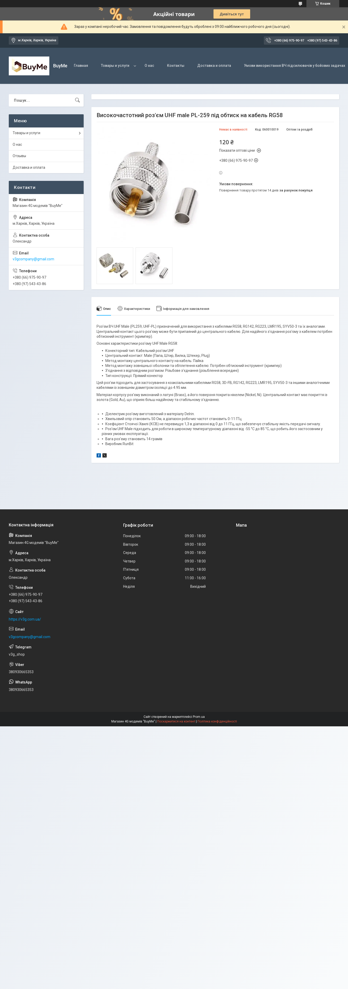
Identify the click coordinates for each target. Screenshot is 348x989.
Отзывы (19, 156)
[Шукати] (77, 100)
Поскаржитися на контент (176, 721)
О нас (149, 65)
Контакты (175, 65)
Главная (81, 65)
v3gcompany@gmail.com (33, 259)
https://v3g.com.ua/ (25, 619)
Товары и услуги (115, 65)
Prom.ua (199, 717)
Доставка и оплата (214, 65)
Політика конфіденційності (217, 721)
